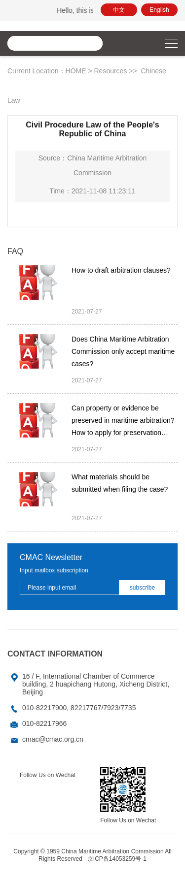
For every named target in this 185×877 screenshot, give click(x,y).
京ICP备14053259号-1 (117, 858)
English (159, 9)
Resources (110, 71)
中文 (119, 9)
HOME (76, 71)
